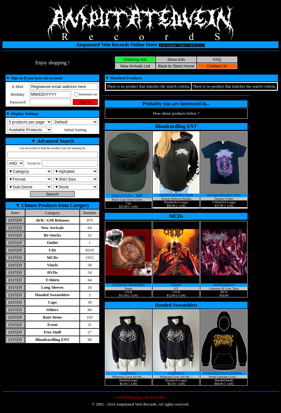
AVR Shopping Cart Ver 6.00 (140, 397)
